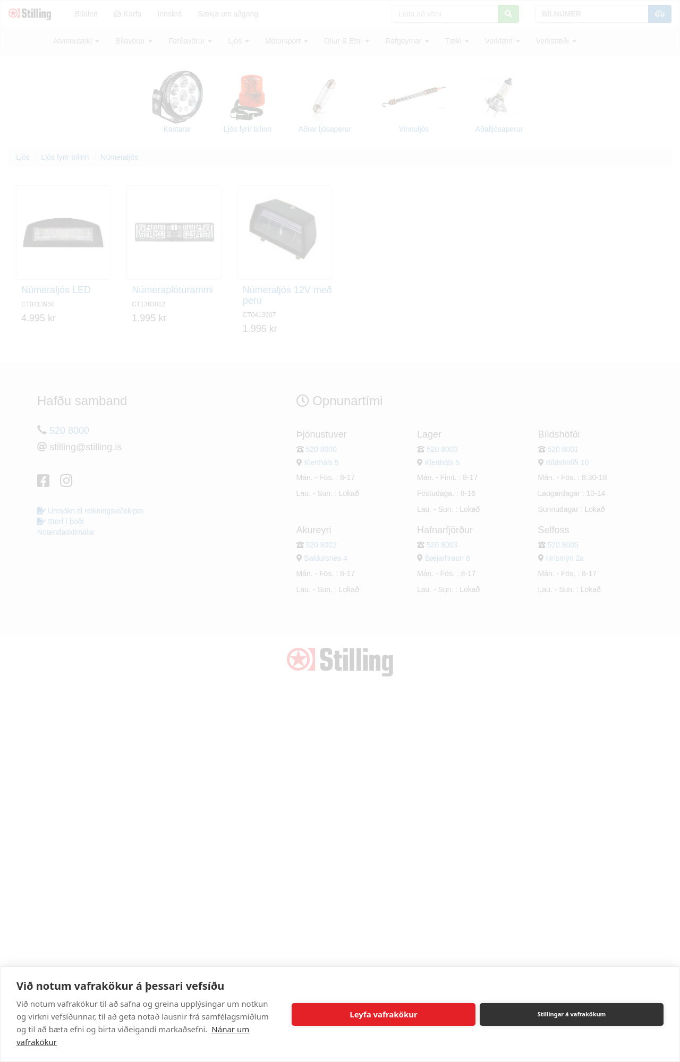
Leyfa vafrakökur (383, 1014)
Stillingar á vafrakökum (572, 1014)
